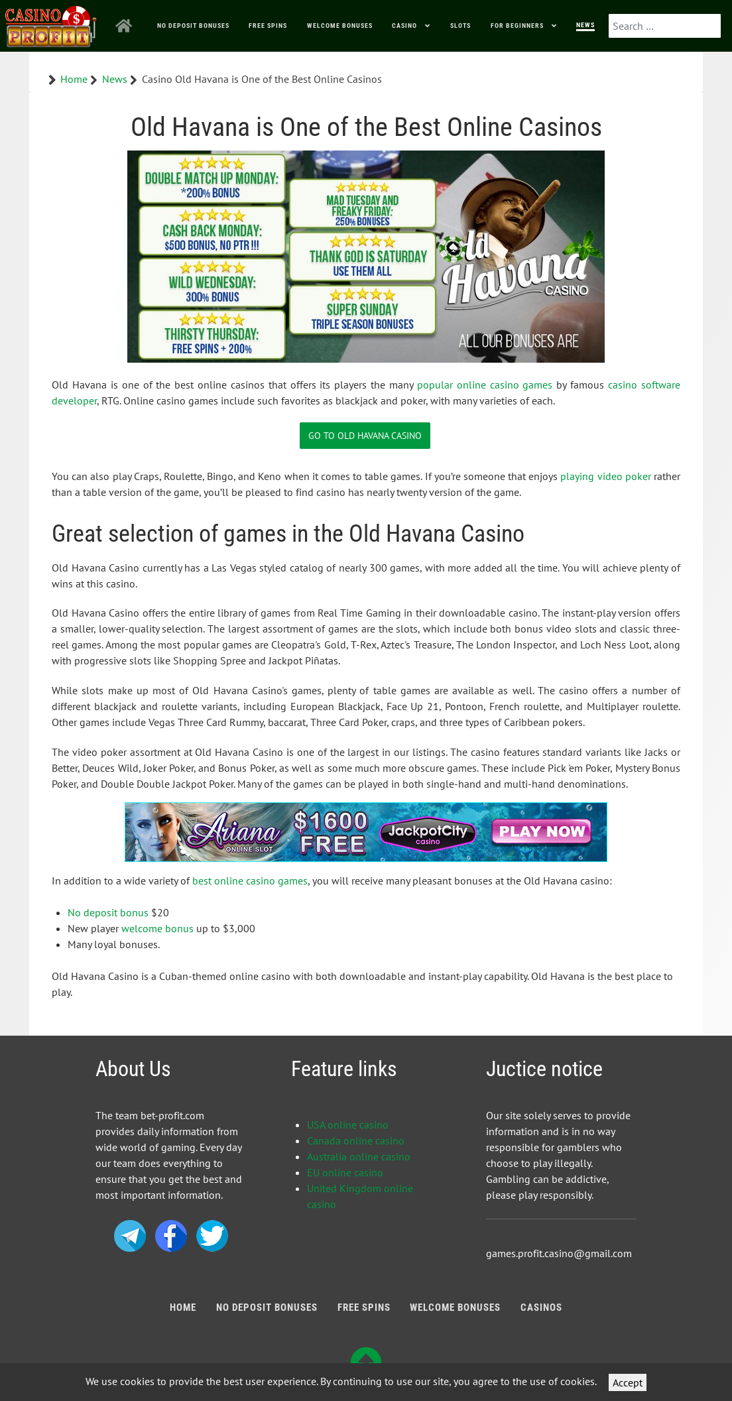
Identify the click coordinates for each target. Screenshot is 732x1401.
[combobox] (664, 26)
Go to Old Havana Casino (365, 435)
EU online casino (345, 1172)
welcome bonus (157, 928)
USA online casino (348, 1124)
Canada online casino (355, 1140)
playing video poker (605, 476)
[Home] (126, 26)
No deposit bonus (108, 912)
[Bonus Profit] (51, 23)
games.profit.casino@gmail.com (559, 1253)
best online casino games (250, 880)
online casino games (505, 384)
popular (437, 384)
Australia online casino (358, 1156)
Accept (627, 1382)
